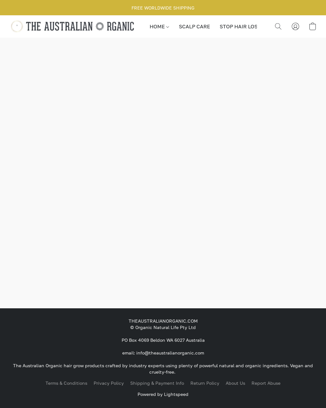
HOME (159, 26)
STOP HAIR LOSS (240, 26)
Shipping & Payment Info (157, 383)
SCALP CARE (194, 26)
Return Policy (204, 383)
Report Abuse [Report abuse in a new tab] (266, 383)
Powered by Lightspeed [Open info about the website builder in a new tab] (163, 394)
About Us (235, 383)
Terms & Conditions (66, 383)
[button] (73, 26)
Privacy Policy (109, 383)
